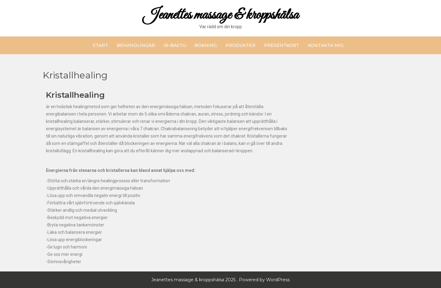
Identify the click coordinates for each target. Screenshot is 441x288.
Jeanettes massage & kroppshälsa (220, 15)
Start (100, 45)
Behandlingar (136, 45)
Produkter (240, 45)
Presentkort (281, 45)
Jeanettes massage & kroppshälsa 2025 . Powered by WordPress (220, 279)
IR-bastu (175, 45)
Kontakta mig (326, 45)
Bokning (205, 45)
